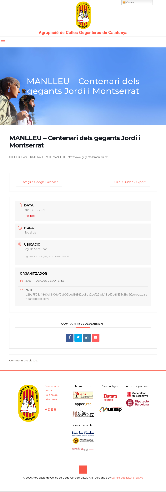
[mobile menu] (3, 42)
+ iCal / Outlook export (128, 182)
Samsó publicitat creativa (127, 478)
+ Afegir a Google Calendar (41, 182)
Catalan (129, 2)
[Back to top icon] (83, 470)
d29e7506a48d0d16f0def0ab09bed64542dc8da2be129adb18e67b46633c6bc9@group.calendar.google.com (86, 297)
